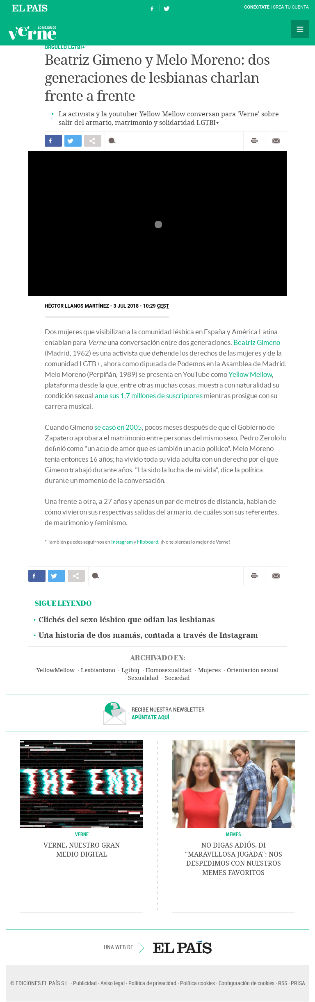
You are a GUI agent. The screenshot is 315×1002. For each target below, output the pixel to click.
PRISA (298, 983)
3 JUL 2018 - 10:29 (141, 306)
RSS (282, 983)
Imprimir (254, 140)
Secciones (300, 29)
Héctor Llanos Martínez (77, 306)
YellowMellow (56, 670)
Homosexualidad (169, 670)
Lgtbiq (130, 670)
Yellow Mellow (250, 374)
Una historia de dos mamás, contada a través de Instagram (148, 635)
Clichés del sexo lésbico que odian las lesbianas (127, 619)
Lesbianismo (98, 670)
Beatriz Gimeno (256, 342)
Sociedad (177, 678)
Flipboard (147, 541)
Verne (32, 32)
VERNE (82, 834)
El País (31, 7)
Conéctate (256, 7)
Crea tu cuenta (291, 7)
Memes (233, 834)
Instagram (122, 541)
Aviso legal (112, 983)
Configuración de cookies (246, 983)
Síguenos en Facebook (152, 7)
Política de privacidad (152, 983)
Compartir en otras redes (92, 141)
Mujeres (209, 670)
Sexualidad (143, 678)
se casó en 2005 (118, 427)
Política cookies (197, 983)
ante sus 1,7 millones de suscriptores (149, 395)
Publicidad (85, 983)
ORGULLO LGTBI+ (65, 47)
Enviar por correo (276, 140)
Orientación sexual (252, 670)
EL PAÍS (182, 947)
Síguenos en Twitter (166, 7)
